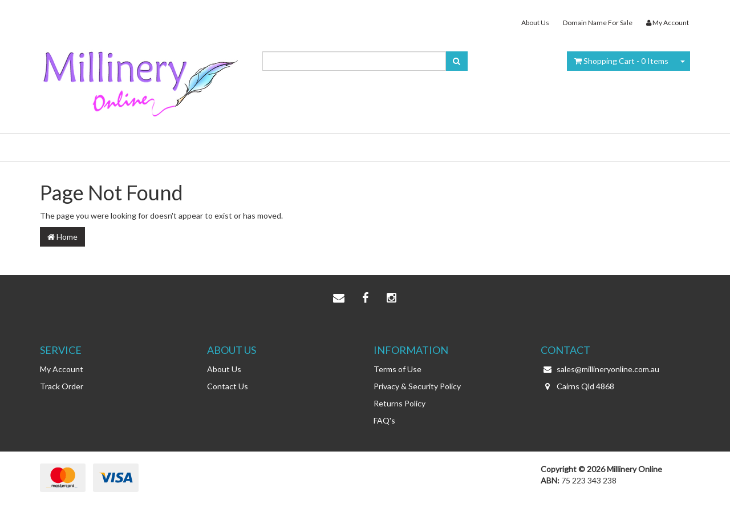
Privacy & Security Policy (417, 386)
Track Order (61, 386)
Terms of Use (397, 369)
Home (62, 236)
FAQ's (384, 420)
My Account (61, 369)
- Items (621, 61)
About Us (535, 22)
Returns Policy (399, 403)
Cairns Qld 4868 (577, 386)
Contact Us (227, 386)
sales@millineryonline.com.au (600, 369)
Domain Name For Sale (597, 22)
